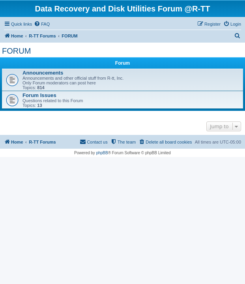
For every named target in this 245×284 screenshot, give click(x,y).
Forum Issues (39, 95)
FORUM (16, 51)
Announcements (42, 73)
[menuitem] (42, 24)
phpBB (102, 153)
